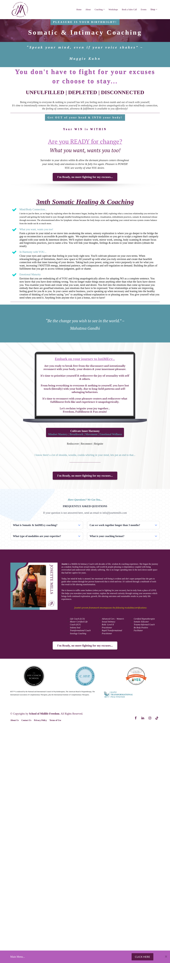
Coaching (99, 9)
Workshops (113, 9)
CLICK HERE (142, 956)
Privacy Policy (40, 720)
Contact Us (26, 720)
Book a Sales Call (129, 9)
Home (79, 9)
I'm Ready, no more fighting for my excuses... (85, 177)
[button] (79, 525)
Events (144, 9)
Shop (152, 9)
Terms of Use (55, 720)
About (88, 9)
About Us (14, 720)
